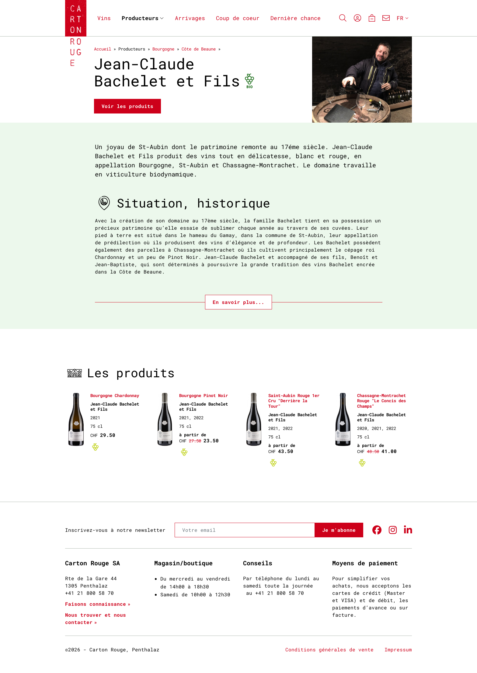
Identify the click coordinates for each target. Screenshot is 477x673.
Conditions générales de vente (329, 649)
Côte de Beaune (199, 49)
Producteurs (140, 18)
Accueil (102, 49)
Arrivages (190, 18)
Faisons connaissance (95, 604)
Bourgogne (163, 49)
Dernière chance (295, 18)
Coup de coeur (237, 18)
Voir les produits (127, 106)
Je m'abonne (339, 530)
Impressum (398, 649)
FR (400, 18)
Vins (104, 18)
